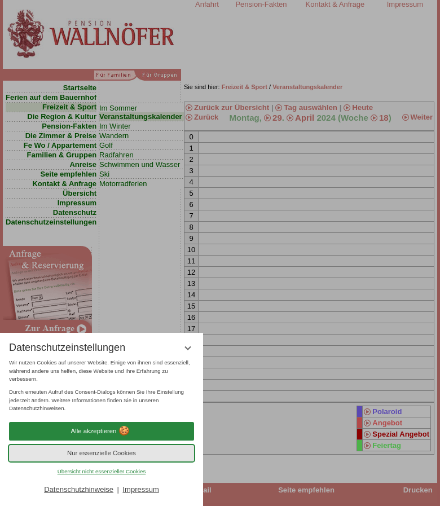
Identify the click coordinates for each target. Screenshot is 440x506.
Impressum (140, 489)
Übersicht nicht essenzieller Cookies (102, 471)
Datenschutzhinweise (78, 489)
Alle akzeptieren (102, 430)
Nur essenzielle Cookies (101, 453)
